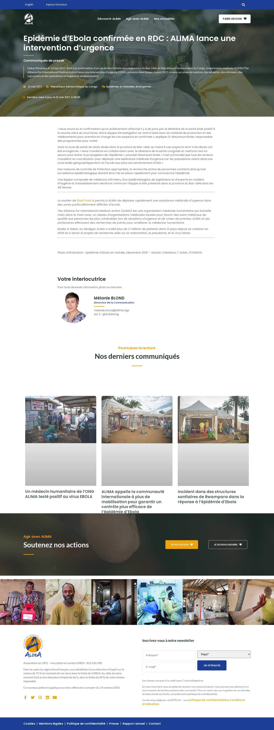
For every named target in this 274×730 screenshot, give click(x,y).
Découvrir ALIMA (106, 19)
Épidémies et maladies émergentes (128, 86)
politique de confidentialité (207, 700)
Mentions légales (51, 724)
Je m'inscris (211, 665)
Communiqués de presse (43, 60)
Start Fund (84, 201)
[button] (243, 5)
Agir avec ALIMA (135, 19)
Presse (114, 724)
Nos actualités (162, 19)
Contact (155, 724)
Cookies (29, 724)
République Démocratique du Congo (74, 86)
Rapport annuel (134, 724)
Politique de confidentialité (86, 724)
